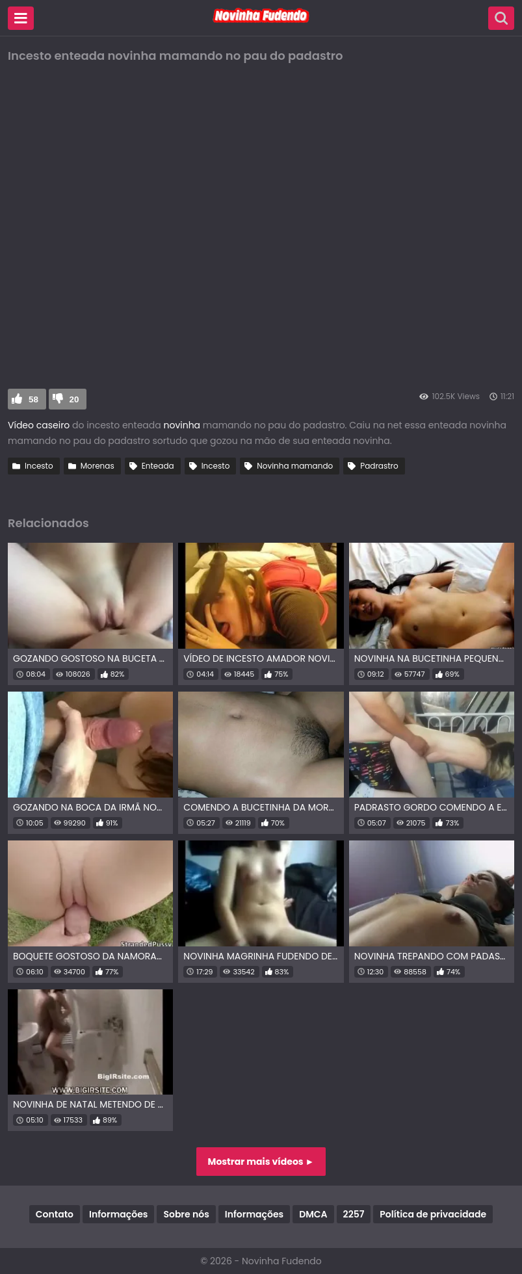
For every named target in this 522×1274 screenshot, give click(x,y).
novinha (180, 425)
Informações (118, 1214)
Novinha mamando (295, 465)
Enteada (158, 465)
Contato (54, 1214)
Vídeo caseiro (39, 425)
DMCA (313, 1214)
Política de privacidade (433, 1214)
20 (74, 399)
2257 (354, 1214)
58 (33, 399)
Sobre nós (186, 1214)
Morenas (97, 465)
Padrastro (379, 465)
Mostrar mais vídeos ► (261, 1161)
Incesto (39, 465)
